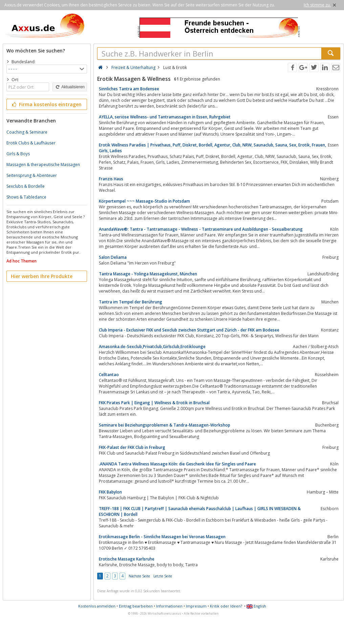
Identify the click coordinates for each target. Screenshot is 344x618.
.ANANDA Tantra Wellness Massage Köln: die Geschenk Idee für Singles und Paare (177, 464)
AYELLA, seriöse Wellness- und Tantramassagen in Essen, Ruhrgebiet (165, 117)
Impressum (196, 606)
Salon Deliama (113, 257)
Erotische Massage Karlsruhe (126, 559)
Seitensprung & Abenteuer (31, 175)
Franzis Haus (111, 179)
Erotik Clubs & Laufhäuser (31, 143)
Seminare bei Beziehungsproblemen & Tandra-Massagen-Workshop (164, 425)
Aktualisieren (70, 87)
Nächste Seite (139, 576)
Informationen (169, 606)
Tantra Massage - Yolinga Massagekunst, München (148, 274)
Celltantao (109, 374)
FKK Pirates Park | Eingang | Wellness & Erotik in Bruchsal (154, 403)
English (256, 606)
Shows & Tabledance (26, 197)
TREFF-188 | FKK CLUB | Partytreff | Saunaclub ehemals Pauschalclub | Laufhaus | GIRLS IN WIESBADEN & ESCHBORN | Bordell (200, 511)
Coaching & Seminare (26, 132)
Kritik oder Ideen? (226, 606)
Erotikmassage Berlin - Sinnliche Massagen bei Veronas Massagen (162, 537)
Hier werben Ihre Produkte (41, 276)
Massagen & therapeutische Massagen (43, 164)
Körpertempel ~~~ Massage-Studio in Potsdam (144, 201)
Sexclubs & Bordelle (25, 186)
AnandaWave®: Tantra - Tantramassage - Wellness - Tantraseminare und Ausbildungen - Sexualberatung (201, 229)
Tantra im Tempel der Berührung (130, 302)
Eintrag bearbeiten (136, 606)
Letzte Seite (162, 576)
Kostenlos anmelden (96, 606)
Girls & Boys (18, 154)
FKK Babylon (110, 492)
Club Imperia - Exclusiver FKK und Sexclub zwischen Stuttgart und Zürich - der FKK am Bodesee (189, 330)
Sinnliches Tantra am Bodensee (129, 89)
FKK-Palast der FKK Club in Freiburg (132, 447)
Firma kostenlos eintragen (46, 104)
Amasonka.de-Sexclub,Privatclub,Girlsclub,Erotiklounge (152, 346)
